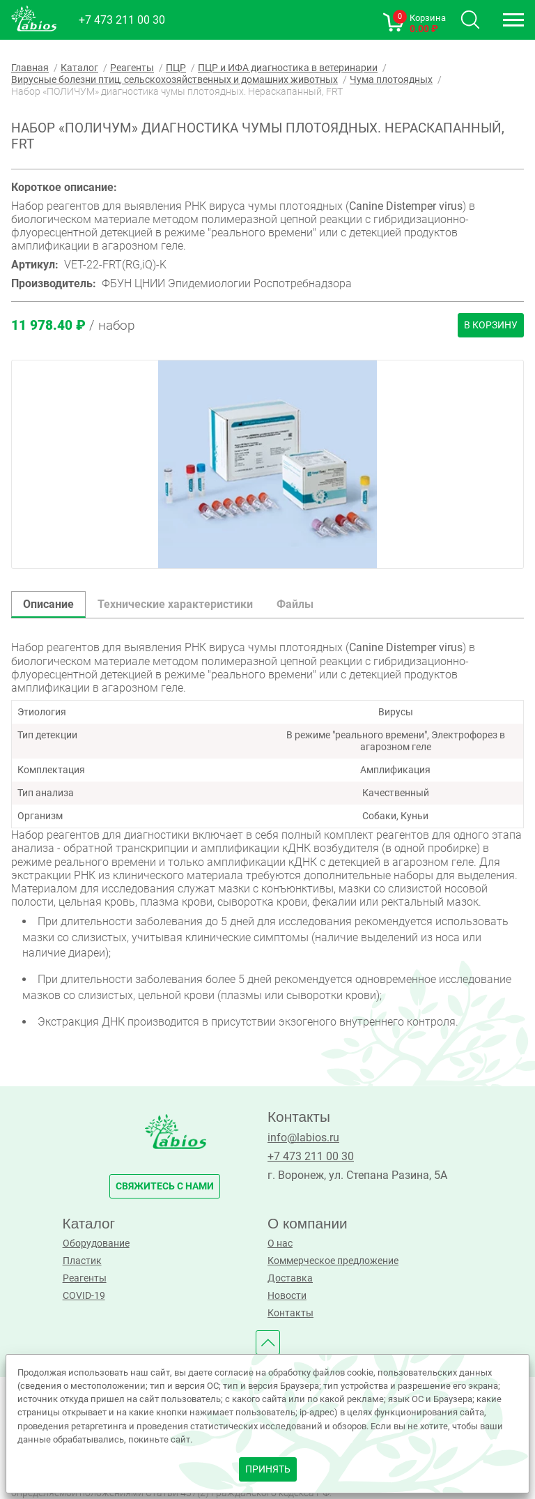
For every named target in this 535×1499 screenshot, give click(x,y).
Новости (287, 1296)
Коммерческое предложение (333, 1261)
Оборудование (96, 1243)
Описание (48, 604)
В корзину (491, 325)
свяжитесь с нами (165, 1186)
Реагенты (85, 1278)
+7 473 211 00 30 (122, 19)
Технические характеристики (175, 604)
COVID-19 (84, 1296)
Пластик (82, 1261)
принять (267, 1469)
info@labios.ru (303, 1137)
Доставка (290, 1278)
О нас (280, 1243)
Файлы (295, 604)
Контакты (290, 1313)
